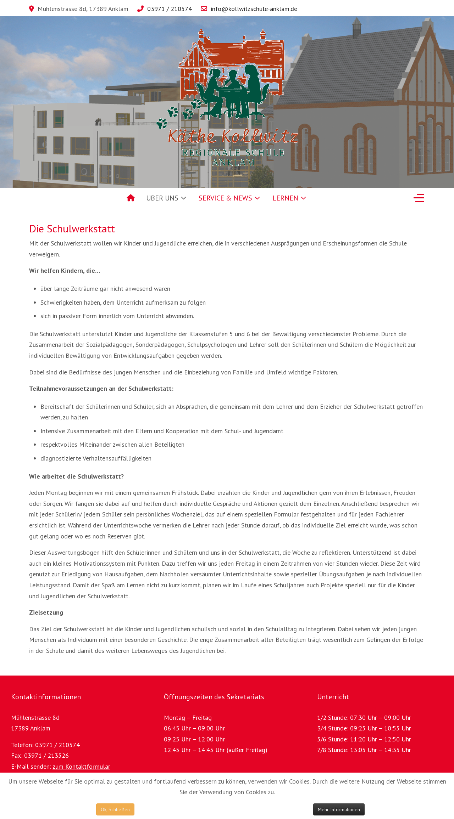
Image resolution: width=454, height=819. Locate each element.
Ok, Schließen (115, 809)
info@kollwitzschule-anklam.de (254, 9)
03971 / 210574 (169, 9)
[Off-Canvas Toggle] (419, 198)
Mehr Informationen (339, 809)
